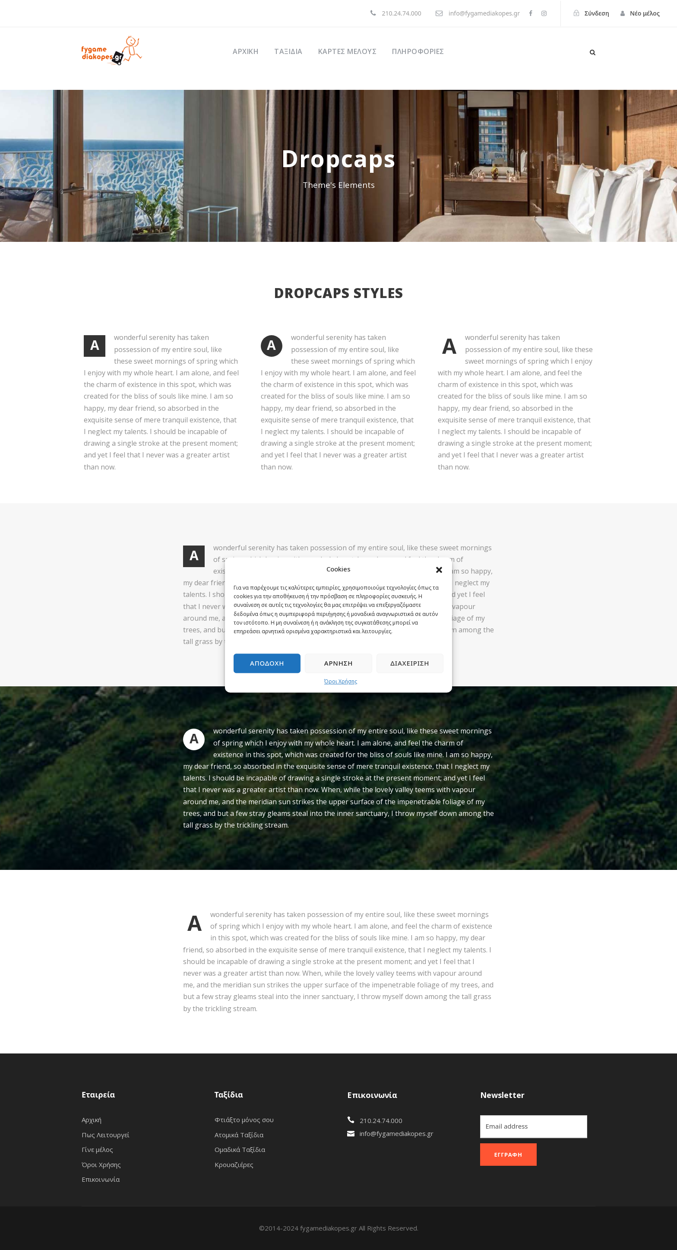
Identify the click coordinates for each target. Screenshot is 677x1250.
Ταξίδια (288, 51)
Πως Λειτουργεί (106, 1134)
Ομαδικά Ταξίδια (240, 1149)
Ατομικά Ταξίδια (239, 1134)
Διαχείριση (409, 663)
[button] (439, 569)
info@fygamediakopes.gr (396, 1133)
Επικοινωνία (101, 1179)
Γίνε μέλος (97, 1149)
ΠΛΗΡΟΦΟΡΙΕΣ (418, 51)
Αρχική (246, 51)
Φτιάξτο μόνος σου (244, 1119)
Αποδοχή (267, 663)
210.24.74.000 (381, 1120)
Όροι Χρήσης (340, 681)
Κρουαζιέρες (234, 1164)
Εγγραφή (508, 1154)
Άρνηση (338, 663)
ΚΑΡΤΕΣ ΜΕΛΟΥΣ (347, 51)
